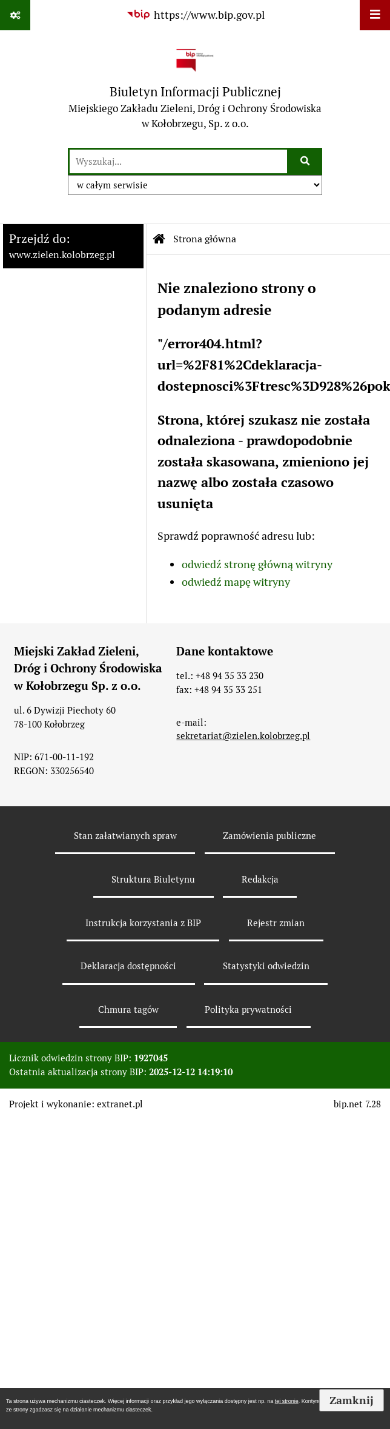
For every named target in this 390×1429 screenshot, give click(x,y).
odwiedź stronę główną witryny (257, 564)
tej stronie (287, 1401)
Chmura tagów (128, 1009)
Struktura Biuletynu (153, 879)
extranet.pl (120, 1104)
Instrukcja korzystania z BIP (143, 923)
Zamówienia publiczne (269, 835)
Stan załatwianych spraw (125, 835)
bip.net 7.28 (357, 1104)
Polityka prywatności (248, 1009)
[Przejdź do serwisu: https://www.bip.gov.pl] (195, 15)
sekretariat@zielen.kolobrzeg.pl (243, 735)
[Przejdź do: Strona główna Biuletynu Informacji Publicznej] (159, 239)
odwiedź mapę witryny (236, 582)
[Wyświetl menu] (375, 15)
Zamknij (351, 1400)
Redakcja (260, 879)
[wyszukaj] (178, 161)
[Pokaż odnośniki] (15, 15)
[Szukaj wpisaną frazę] (305, 161)
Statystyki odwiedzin (266, 966)
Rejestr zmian (276, 923)
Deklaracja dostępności (128, 966)
